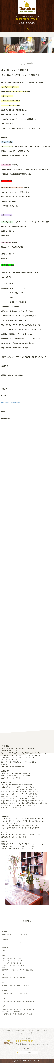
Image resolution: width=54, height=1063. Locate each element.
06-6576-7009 (26, 18)
